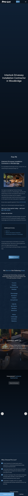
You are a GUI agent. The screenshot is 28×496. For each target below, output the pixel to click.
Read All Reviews (14, 383)
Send (14, 484)
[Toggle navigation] (25, 2)
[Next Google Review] (25, 400)
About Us (8, 231)
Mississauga (14, 293)
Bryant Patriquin (14, 395)
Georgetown (14, 300)
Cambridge (14, 316)
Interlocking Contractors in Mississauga (14, 234)
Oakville (14, 304)
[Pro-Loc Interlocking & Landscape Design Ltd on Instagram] (7, 360)
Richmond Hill (14, 287)
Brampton (14, 295)
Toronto (14, 283)
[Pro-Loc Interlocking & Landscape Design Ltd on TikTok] (20, 360)
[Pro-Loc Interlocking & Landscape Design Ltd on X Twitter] (20, 354)
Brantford (14, 310)
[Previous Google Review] (2, 400)
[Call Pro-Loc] (21, 494)
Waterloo (14, 321)
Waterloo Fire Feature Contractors (13, 232)
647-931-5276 (22, 202)
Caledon (14, 297)
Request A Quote (14, 257)
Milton (14, 314)
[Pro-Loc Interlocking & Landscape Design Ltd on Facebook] (7, 354)
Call (18, 1)
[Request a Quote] (7, 494)
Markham (14, 289)
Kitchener (14, 319)
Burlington (14, 306)
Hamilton (14, 308)
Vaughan (14, 285)
